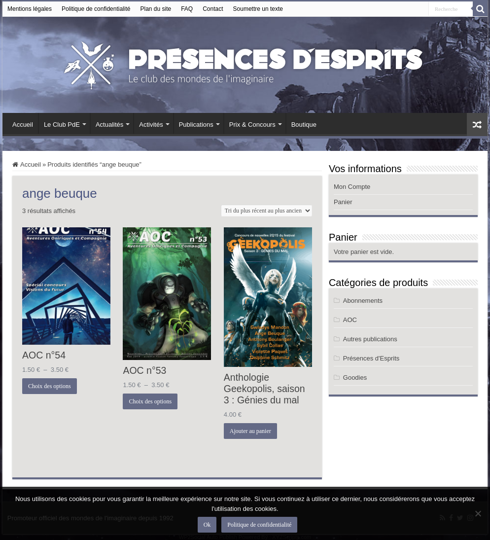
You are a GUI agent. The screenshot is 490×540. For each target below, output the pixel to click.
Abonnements (363, 300)
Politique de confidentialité (96, 8)
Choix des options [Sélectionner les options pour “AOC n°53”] (150, 401)
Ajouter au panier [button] (250, 431)
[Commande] (266, 210)
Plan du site (155, 8)
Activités (151, 124)
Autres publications (370, 339)
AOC (350, 320)
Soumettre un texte (258, 8)
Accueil (22, 124)
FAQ (187, 8)
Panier (343, 202)
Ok (207, 524)
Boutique (303, 124)
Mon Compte (352, 186)
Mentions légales (29, 8)
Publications (196, 124)
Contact (213, 8)
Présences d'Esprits (371, 358)
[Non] (478, 513)
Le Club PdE (62, 124)
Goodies (355, 377)
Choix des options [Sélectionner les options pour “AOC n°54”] (49, 386)
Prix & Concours (252, 124)
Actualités (109, 124)
